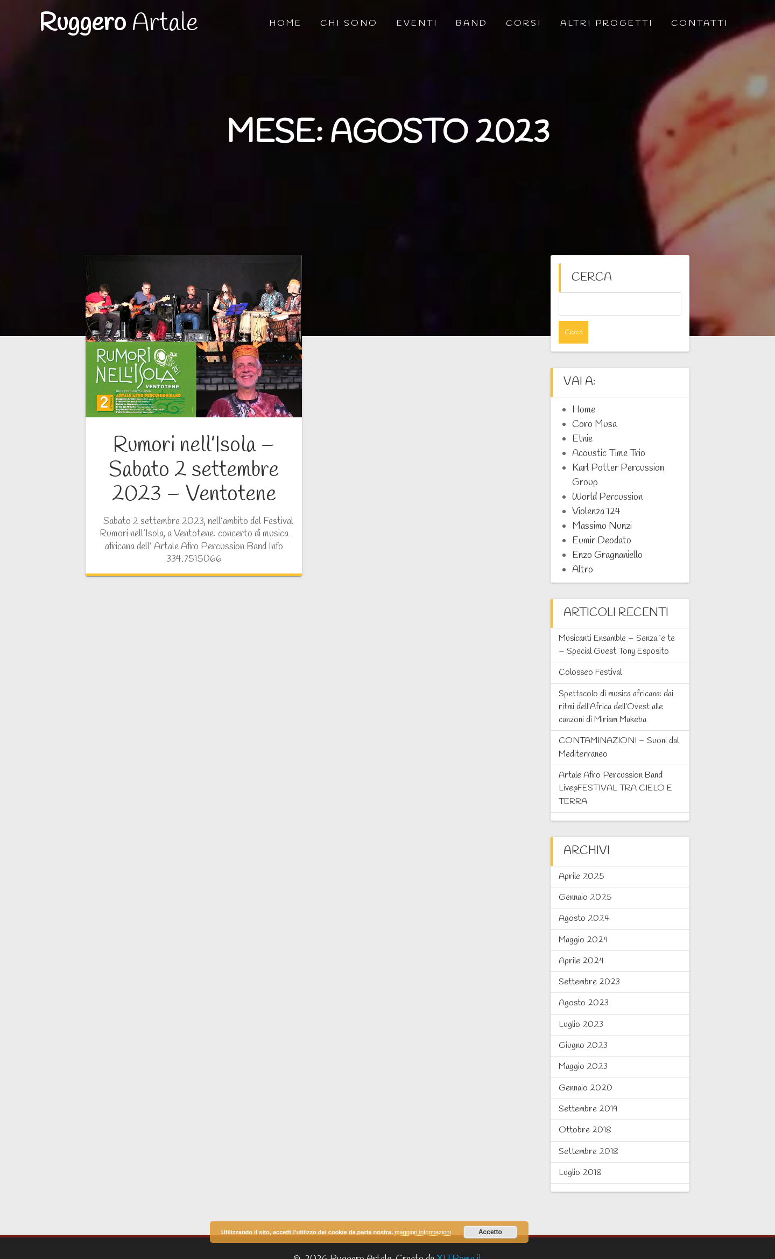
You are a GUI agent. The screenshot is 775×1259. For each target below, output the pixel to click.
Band (472, 23)
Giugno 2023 (583, 1023)
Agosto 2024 (584, 895)
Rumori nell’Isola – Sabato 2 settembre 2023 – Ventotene (194, 470)
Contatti (699, 23)
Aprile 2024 (581, 938)
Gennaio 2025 (585, 874)
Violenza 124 (596, 488)
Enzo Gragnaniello (607, 532)
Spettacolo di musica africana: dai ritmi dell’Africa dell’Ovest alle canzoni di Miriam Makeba (616, 684)
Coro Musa (594, 401)
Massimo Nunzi (602, 503)
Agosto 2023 (584, 980)
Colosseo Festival (590, 649)
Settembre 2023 (589, 959)
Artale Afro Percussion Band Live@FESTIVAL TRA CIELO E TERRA (615, 766)
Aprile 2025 (581, 853)
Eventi (417, 23)
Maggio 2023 (583, 1044)
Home (285, 23)
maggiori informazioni (422, 1232)
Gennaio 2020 (585, 1065)
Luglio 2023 (581, 1002)
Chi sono (349, 23)
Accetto (490, 1232)
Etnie (582, 416)
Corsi (523, 23)
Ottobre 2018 (585, 1107)
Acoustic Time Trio (608, 430)
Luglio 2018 (580, 1150)
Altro (582, 547)
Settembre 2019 (588, 1086)
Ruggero (118, 24)
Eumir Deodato (601, 518)
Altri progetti (606, 23)
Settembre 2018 (588, 1129)
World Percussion (607, 474)
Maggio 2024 (583, 917)
